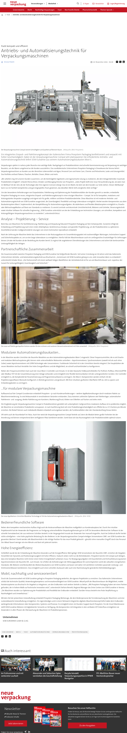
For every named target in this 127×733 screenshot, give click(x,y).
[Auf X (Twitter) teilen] (120, 62)
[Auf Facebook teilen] (117, 62)
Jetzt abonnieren (15, 723)
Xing (26, 732)
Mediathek (52, 3)
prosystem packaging (80, 632)
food (26, 632)
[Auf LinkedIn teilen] (124, 62)
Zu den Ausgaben (87, 725)
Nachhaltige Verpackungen (44, 10)
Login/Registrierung (117, 3)
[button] (122, 668)
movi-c (18, 632)
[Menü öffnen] (5, 3)
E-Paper (86, 3)
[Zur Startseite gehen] (18, 3)
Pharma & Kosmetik (90, 10)
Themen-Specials (106, 10)
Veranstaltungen (37, 3)
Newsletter (100, 3)
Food (59, 10)
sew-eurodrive (8, 632)
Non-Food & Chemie (72, 10)
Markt (30, 10)
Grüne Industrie (18, 10)
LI (29, 732)
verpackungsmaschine (60, 632)
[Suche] (78, 4)
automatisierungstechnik (40, 632)
